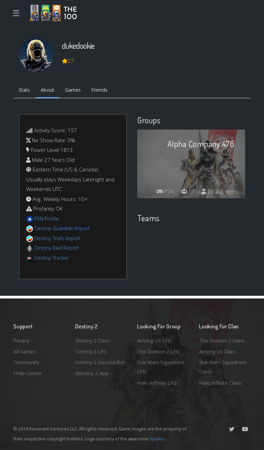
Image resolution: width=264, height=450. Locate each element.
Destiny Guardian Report (63, 228)
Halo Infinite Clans (220, 382)
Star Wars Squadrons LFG (162, 366)
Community (26, 361)
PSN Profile (47, 219)
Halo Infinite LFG (157, 382)
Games (75, 90)
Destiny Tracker (52, 258)
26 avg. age (217, 192)
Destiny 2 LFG (92, 350)
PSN (163, 192)
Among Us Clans (218, 350)
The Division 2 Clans (222, 339)
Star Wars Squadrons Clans (224, 366)
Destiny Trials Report (58, 238)
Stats (25, 90)
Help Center (27, 372)
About (49, 90)
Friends (104, 90)
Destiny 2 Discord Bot (96, 366)
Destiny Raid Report (57, 248)
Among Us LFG (154, 339)
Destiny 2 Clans (93, 339)
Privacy (22, 339)
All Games (25, 350)
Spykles (158, 439)
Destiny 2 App (92, 382)
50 (186, 192)
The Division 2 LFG (159, 350)
